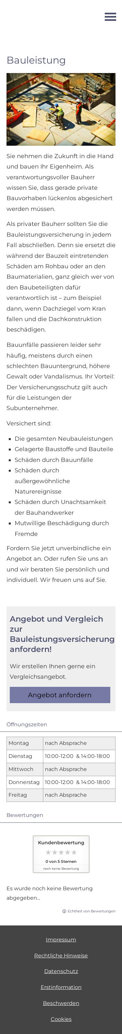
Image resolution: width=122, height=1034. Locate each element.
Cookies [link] (61, 1019)
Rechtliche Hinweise (61, 956)
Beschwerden (61, 1003)
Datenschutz (61, 971)
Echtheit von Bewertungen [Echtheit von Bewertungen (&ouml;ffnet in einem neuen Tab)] (91, 911)
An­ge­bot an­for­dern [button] (60, 695)
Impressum (61, 940)
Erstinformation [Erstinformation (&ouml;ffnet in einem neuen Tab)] (61, 987)
